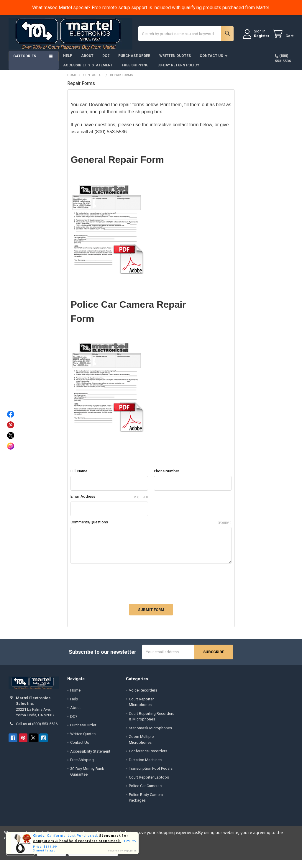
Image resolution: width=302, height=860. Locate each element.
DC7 (105, 56)
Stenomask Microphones (150, 728)
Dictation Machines (145, 760)
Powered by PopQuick (122, 850)
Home (75, 690)
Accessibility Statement (88, 65)
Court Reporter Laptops (149, 777)
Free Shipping (135, 65)
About (87, 56)
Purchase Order (134, 56)
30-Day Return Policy (178, 65)
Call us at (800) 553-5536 (37, 724)
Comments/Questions (150, 522)
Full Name (78, 471)
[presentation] (115, 580)
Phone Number (166, 471)
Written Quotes (175, 56)
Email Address (109, 496)
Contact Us (214, 56)
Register (262, 36)
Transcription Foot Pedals (151, 768)
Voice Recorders (143, 690)
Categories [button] (24, 56)
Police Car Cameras (145, 786)
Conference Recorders (148, 751)
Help (67, 56)
